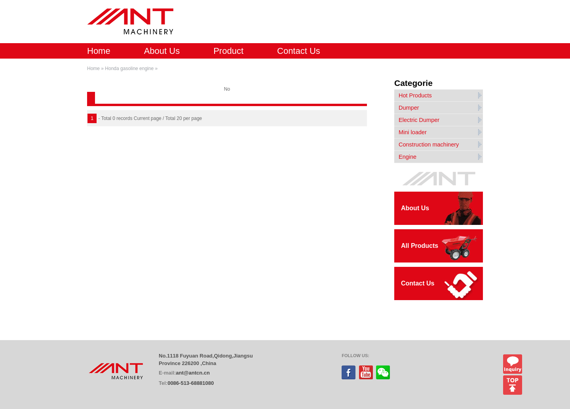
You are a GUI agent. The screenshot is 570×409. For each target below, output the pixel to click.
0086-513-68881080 (190, 383)
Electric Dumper (419, 120)
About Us (162, 51)
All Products (419, 245)
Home (98, 51)
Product (228, 51)
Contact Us (298, 51)
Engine (407, 157)
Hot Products (415, 95)
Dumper (409, 108)
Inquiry (512, 364)
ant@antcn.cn (193, 373)
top (512, 385)
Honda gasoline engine (129, 68)
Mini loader (413, 132)
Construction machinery (429, 144)
